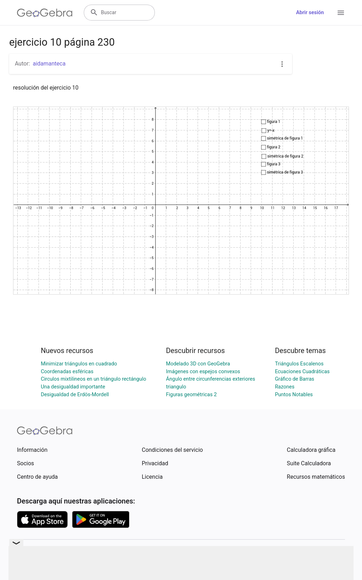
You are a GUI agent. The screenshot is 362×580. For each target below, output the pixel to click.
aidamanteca (49, 63)
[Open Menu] (341, 12)
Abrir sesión (310, 13)
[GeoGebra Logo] (44, 12)
